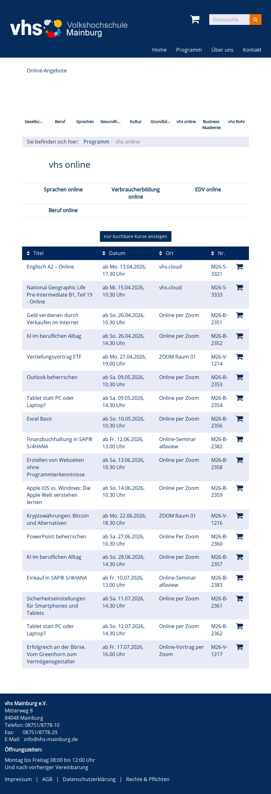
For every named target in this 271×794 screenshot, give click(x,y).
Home (159, 49)
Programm (189, 49)
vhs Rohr (236, 121)
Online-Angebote (47, 70)
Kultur (135, 121)
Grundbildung (162, 121)
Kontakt (252, 49)
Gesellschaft (36, 121)
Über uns (222, 49)
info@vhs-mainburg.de (51, 739)
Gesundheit (111, 121)
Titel (35, 253)
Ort (166, 253)
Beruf (60, 121)
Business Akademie (211, 124)
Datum (113, 253)
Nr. (218, 253)
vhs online (186, 121)
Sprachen (85, 121)
